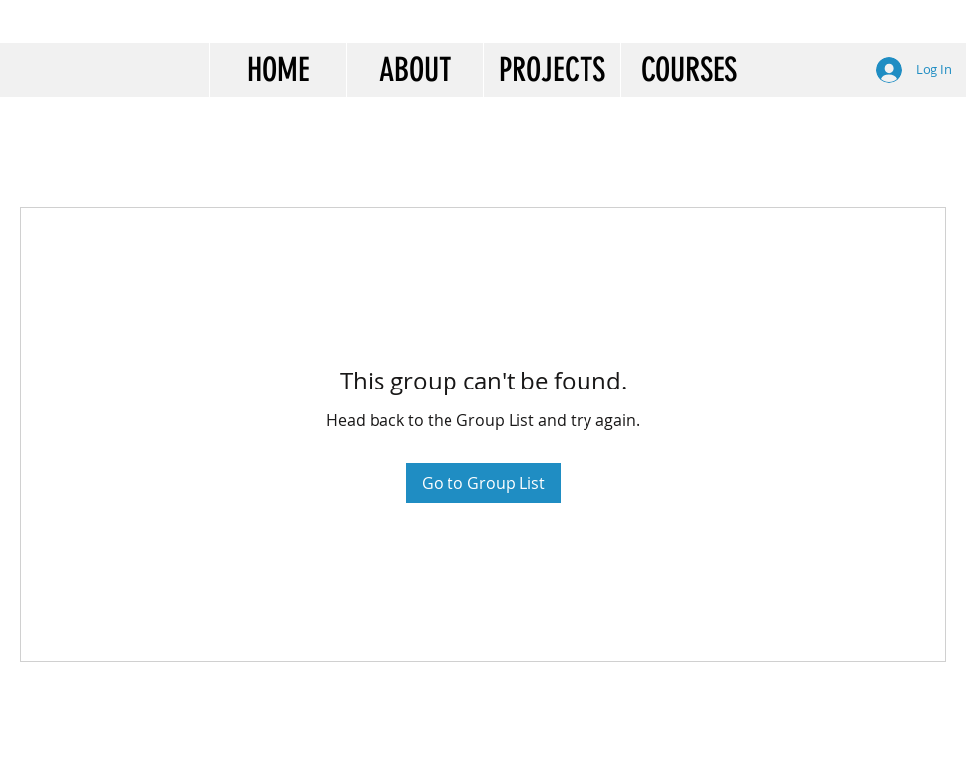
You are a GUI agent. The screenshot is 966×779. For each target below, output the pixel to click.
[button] (414, 70)
